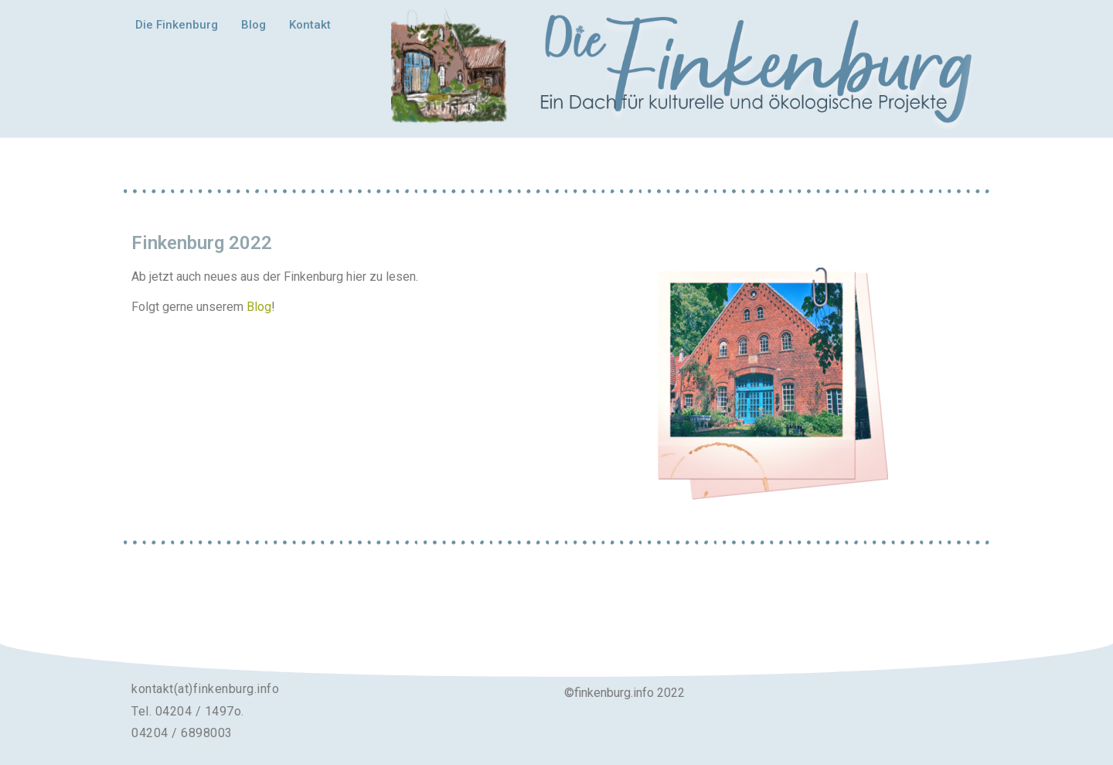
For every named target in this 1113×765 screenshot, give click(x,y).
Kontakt (310, 25)
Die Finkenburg (176, 25)
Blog (253, 25)
